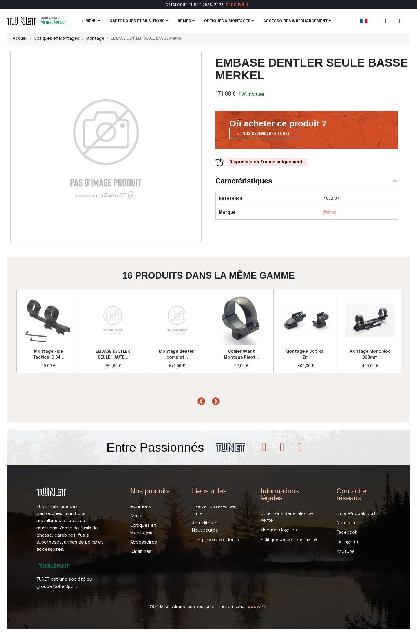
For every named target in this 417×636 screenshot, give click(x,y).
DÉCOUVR (235, 5)
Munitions (140, 506)
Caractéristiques (243, 181)
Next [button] (214, 400)
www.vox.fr (257, 607)
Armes (137, 516)
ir (246, 5)
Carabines (140, 551)
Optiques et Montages (143, 529)
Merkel (329, 212)
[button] (263, 133)
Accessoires (143, 542)
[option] (49, 331)
